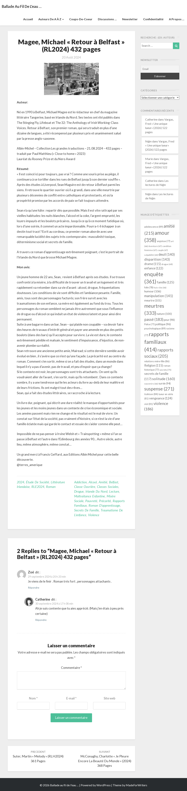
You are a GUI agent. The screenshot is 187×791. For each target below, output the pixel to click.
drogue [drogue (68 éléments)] (167, 264)
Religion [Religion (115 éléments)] (153, 365)
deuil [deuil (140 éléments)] (167, 254)
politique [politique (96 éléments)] (163, 324)
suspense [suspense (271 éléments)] (159, 388)
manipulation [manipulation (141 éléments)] (158, 296)
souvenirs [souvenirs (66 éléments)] (151, 383)
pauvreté (91, 501)
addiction (80, 482)
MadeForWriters (136, 785)
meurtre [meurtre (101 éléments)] (152, 300)
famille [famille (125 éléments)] (165, 282)
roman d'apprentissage (104, 505)
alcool (93, 482)
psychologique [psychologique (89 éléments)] (155, 328)
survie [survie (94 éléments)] (165, 383)
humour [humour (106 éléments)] (152, 291)
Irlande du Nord (96, 491)
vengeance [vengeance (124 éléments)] (160, 398)
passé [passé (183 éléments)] (153, 319)
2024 (20, 482)
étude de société (37, 482)
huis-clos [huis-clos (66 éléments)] (160, 287)
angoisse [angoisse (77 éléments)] (163, 241)
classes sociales (107, 487)
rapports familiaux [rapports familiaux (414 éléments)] (156, 342)
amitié (103, 482)
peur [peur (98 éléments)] (169, 319)
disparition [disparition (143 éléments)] (157, 259)
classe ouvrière (84, 487)
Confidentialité (153, 19)
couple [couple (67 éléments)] (162, 250)
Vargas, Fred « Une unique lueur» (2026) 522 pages (159, 145)
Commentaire (71, 668)
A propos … (176, 19)
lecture (114, 491)
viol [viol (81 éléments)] (148, 404)
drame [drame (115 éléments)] (152, 264)
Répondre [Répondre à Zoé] (33, 587)
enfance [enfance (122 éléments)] (153, 268)
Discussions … (107, 19)
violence (93, 515)
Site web (109, 698)
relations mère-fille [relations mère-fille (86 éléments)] (156, 361)
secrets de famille (86, 510)
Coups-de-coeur (80, 19)
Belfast (113, 482)
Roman (51, 487)
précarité (105, 501)
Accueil (28, 19)
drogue (79, 491)
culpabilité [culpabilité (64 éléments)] (151, 255)
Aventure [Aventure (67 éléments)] (155, 246)
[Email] (160, 69)
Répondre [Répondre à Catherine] (41, 619)
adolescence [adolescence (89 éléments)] (153, 226)
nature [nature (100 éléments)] (164, 313)
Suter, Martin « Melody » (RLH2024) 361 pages (38, 756)
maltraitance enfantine (89, 496)
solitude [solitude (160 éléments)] (163, 378)
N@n (148, 141)
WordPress (103, 785)
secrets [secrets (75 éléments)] (165, 369)
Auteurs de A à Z (51, 19)
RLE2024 (37, 487)
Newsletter (130, 19)
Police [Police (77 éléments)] (149, 324)
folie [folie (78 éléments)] (148, 287)
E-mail (71, 698)
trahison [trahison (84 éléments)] (151, 394)
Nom (33, 698)
